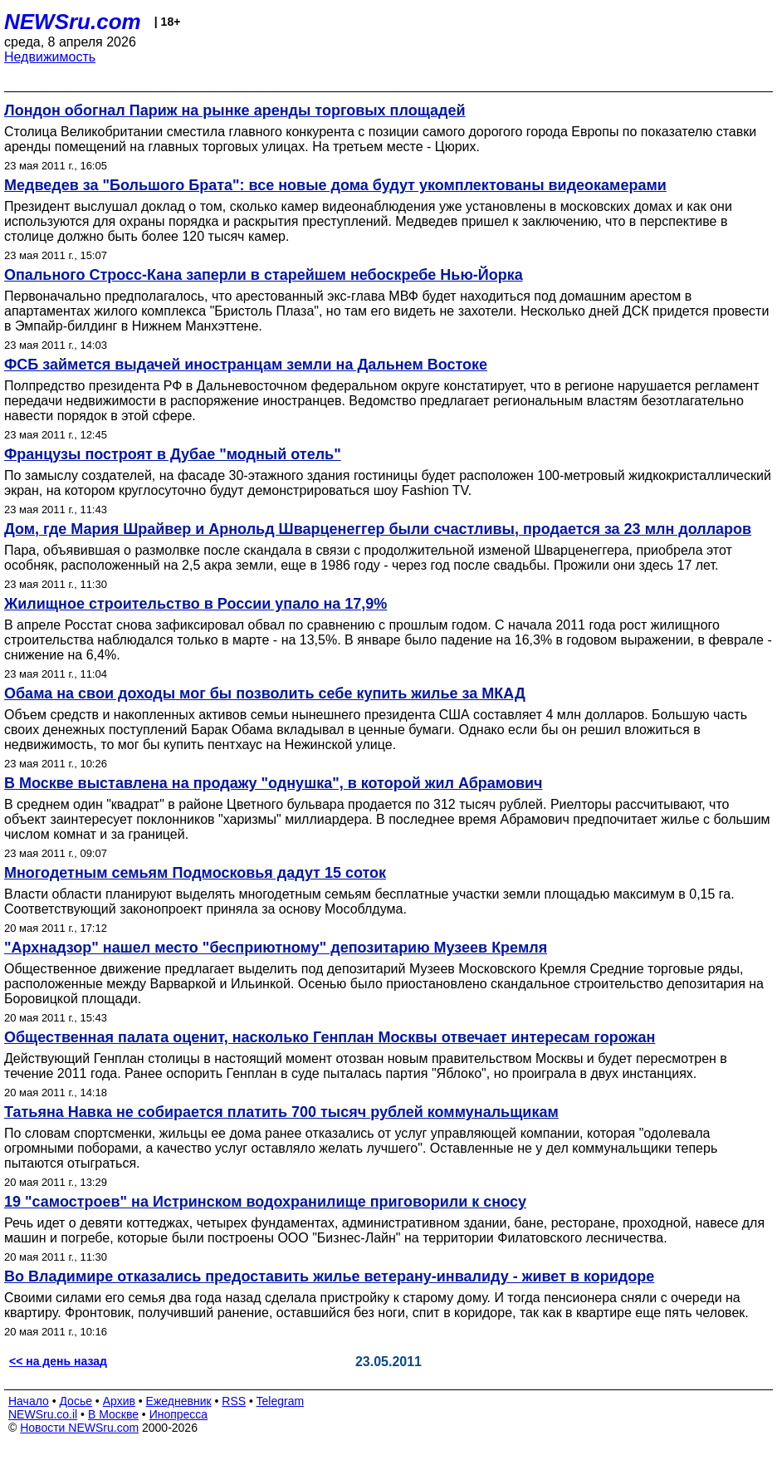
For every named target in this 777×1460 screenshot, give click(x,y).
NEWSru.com (72, 21)
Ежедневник (179, 1401)
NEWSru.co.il (42, 1414)
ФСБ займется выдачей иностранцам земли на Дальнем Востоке (245, 364)
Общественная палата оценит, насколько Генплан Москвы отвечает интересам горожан (329, 1037)
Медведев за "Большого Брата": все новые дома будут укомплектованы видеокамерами (335, 185)
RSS (234, 1401)
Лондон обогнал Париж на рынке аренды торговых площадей (235, 110)
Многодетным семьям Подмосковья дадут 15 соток (195, 873)
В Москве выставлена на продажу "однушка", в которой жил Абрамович (273, 783)
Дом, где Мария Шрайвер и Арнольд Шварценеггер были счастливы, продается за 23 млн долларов (377, 529)
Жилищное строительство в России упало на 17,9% (195, 603)
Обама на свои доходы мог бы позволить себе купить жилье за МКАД (264, 693)
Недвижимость (49, 57)
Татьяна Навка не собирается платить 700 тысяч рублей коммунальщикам (281, 1112)
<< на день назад (58, 1361)
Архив (119, 1401)
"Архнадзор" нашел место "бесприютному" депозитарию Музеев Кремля (275, 947)
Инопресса (178, 1414)
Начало (28, 1401)
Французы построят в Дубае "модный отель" (172, 454)
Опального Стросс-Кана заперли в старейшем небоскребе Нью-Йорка (263, 275)
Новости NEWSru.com (79, 1427)
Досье (75, 1401)
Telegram (281, 1401)
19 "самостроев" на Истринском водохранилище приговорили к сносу (265, 1201)
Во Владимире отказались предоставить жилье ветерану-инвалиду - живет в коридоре (329, 1276)
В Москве (113, 1414)
